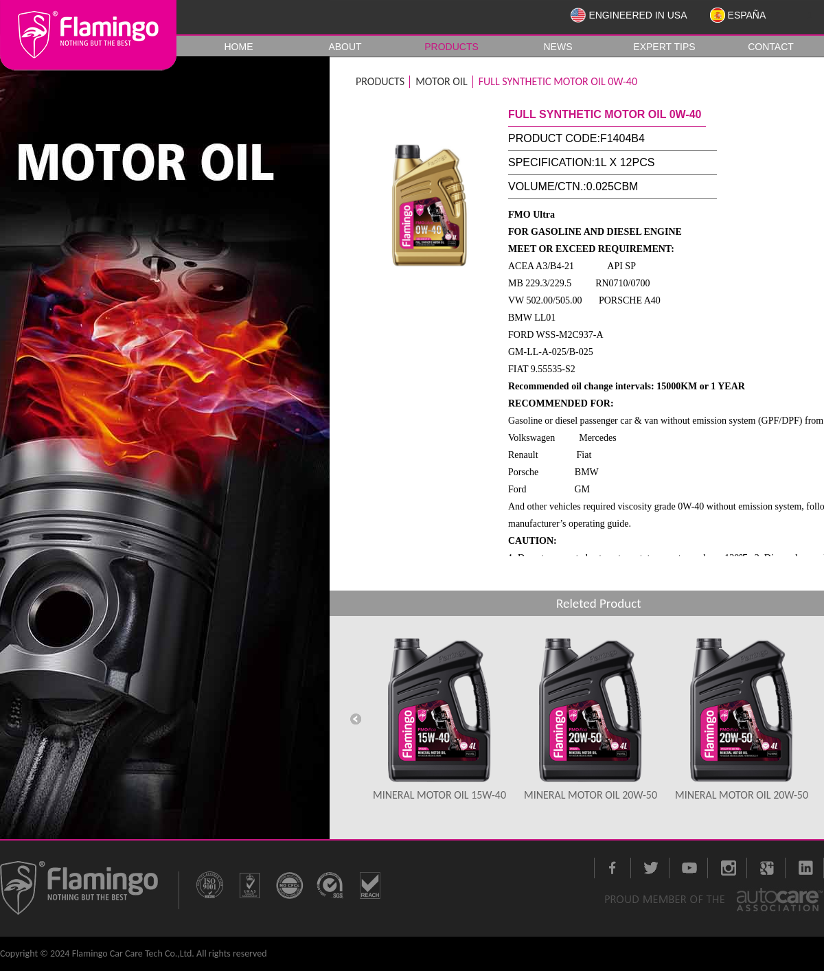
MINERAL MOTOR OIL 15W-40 (439, 794)
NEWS (558, 46)
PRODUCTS (451, 46)
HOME (239, 46)
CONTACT (771, 46)
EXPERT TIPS (664, 46)
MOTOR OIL (441, 81)
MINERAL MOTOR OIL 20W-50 (590, 794)
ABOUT (344, 46)
